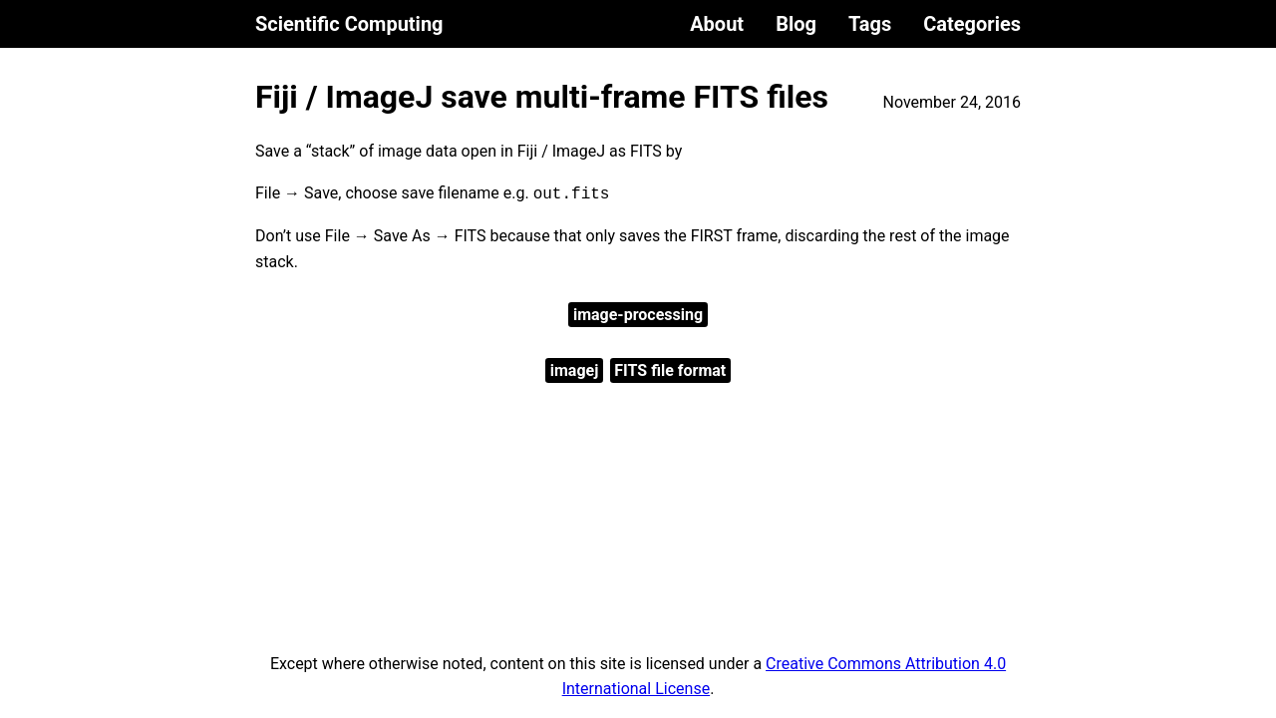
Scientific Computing (349, 24)
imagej (574, 370)
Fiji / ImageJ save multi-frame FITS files (541, 97)
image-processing (638, 314)
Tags (869, 24)
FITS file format (670, 370)
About (717, 24)
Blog (796, 24)
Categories (972, 24)
